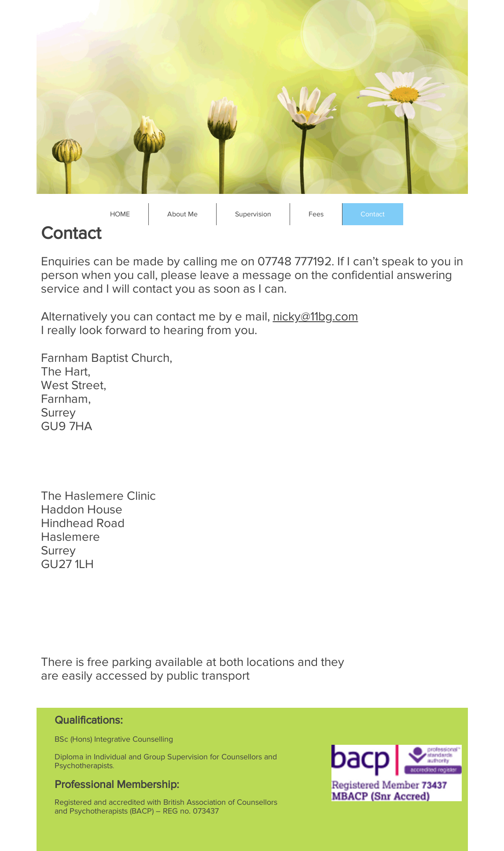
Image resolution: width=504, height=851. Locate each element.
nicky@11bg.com (315, 316)
